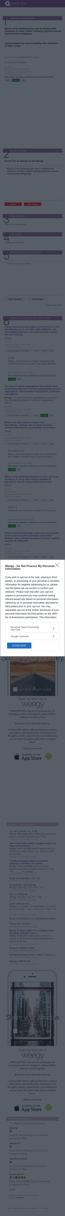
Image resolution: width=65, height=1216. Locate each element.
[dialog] (32, 608)
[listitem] (32, 628)
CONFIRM (19, 645)
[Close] (58, 566)
